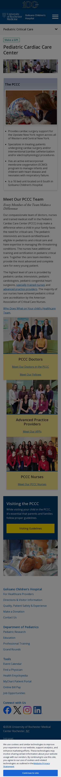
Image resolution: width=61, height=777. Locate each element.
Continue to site (30, 772)
